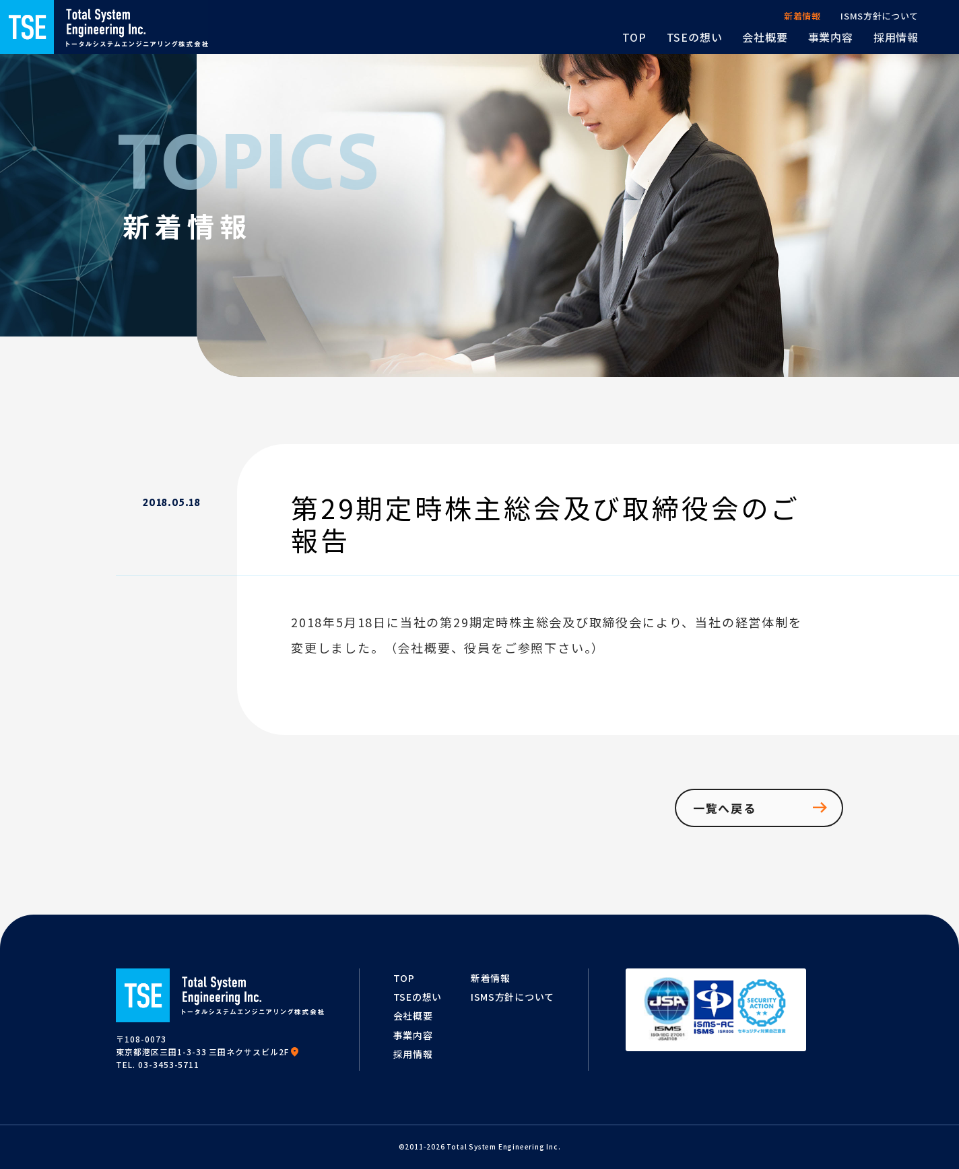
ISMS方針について (512, 996)
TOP (404, 978)
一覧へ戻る (761, 807)
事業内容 (413, 1035)
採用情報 (413, 1054)
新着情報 (490, 978)
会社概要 (413, 1015)
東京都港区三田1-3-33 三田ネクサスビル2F (208, 1051)
